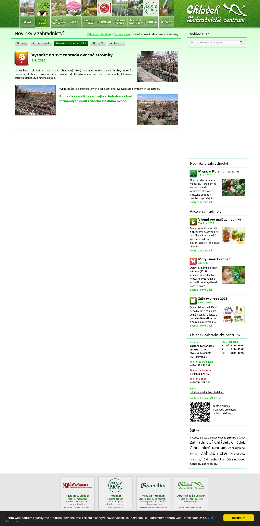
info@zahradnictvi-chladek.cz (207, 392)
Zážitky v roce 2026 (212, 299)
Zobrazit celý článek (201, 202)
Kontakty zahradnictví (204, 464)
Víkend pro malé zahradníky (219, 220)
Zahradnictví (214, 453)
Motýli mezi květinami (215, 259)
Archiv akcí (116, 43)
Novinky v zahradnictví (209, 164)
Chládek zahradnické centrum (215, 335)
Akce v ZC (98, 43)
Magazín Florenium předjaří (219, 172)
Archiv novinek (122, 34)
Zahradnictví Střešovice (223, 459)
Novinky (21, 43)
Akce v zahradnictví (206, 212)
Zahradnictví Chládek (99, 34)
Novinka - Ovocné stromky (71, 43)
